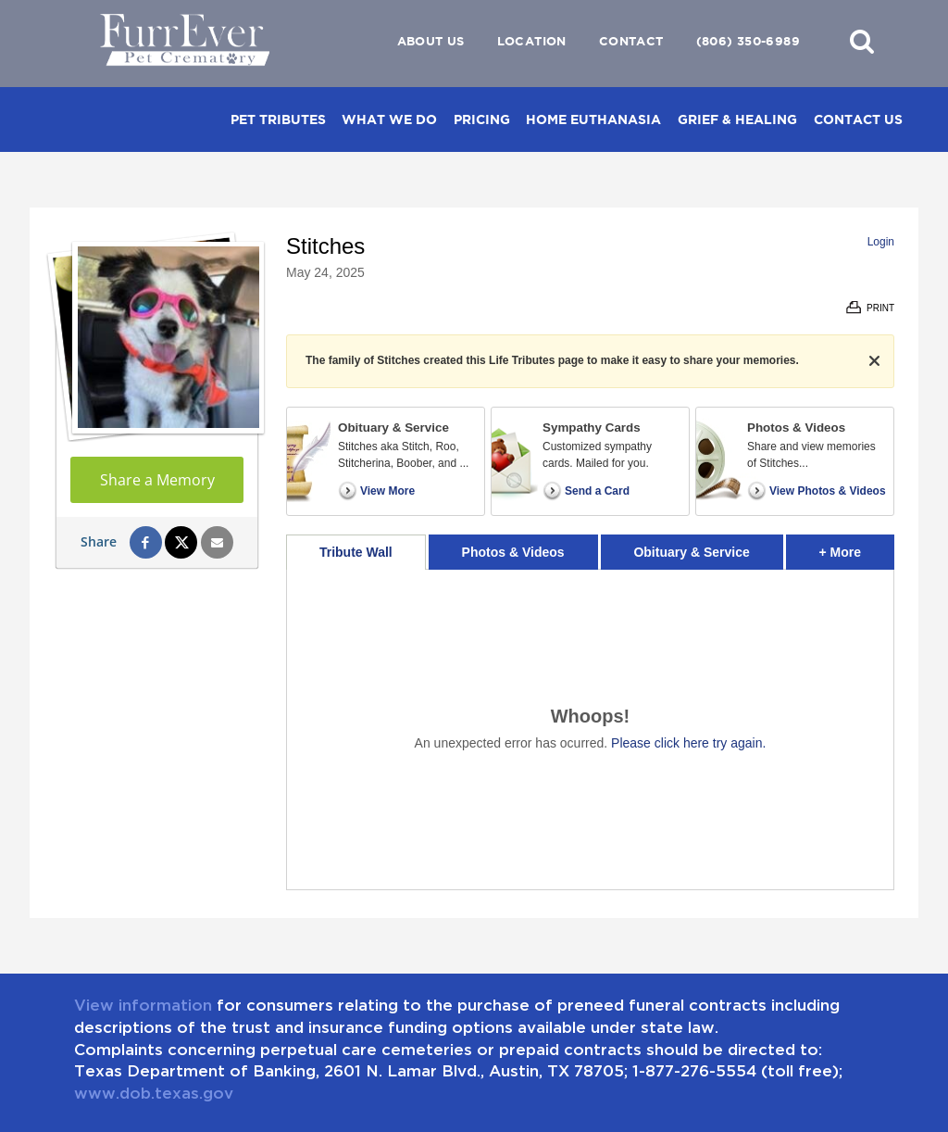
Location (532, 41)
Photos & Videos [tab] (513, 552)
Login (880, 241)
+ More (856, 547)
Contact (631, 41)
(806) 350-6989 (748, 41)
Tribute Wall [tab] (356, 552)
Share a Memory (157, 480)
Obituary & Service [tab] (691, 552)
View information (143, 1004)
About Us (431, 41)
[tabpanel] (590, 729)
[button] (862, 41)
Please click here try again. (688, 743)
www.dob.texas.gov (153, 1092)
